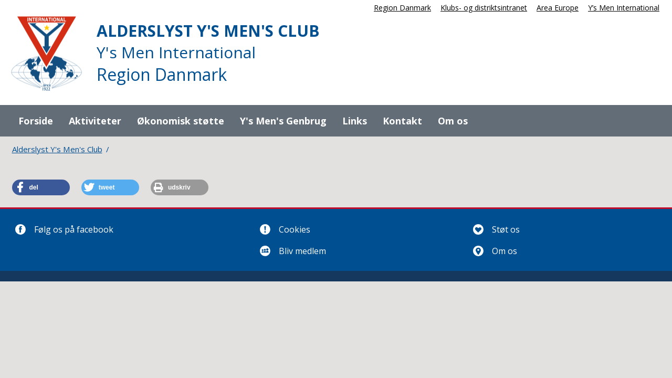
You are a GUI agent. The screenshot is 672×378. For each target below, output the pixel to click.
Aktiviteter (95, 120)
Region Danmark (402, 8)
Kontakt (402, 120)
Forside (35, 120)
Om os (453, 120)
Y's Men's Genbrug (283, 120)
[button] (41, 187)
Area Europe (558, 8)
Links (354, 120)
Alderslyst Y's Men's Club (57, 149)
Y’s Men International (623, 8)
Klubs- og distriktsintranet (483, 8)
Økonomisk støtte (180, 120)
